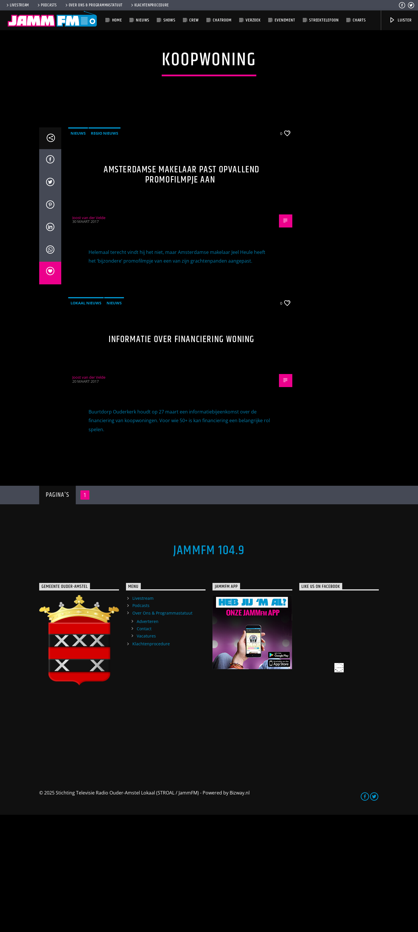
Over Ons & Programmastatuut (93, 5)
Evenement (285, 20)
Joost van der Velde (88, 334)
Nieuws (142, 20)
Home (117, 20)
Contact (144, 746)
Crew (194, 20)
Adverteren (147, 738)
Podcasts (47, 5)
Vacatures (146, 753)
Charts (359, 20)
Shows (169, 20)
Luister (400, 20)
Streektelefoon (323, 20)
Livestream (17, 5)
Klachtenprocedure (149, 5)
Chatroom (222, 20)
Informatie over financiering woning (182, 456)
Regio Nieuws (104, 250)
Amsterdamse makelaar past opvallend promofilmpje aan (182, 292)
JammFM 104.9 (209, 668)
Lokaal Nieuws (86, 420)
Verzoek (253, 20)
